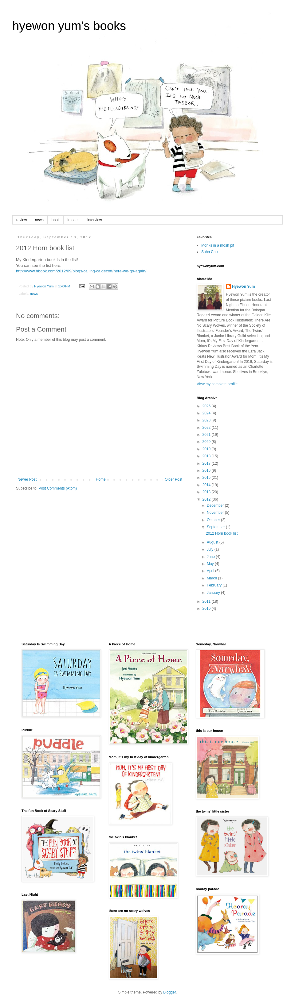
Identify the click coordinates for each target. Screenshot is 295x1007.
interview (94, 220)
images (74, 220)
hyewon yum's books (69, 26)
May (211, 564)
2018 (207, 456)
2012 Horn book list (222, 533)
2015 (207, 477)
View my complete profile (217, 384)
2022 (207, 427)
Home (101, 479)
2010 (207, 608)
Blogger (169, 992)
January (214, 592)
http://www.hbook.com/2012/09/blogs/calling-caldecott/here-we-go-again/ (81, 271)
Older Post (173, 479)
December (216, 505)
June (211, 557)
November (216, 512)
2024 (207, 413)
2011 (207, 601)
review (21, 220)
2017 (207, 463)
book (56, 220)
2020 (207, 442)
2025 (207, 406)
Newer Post (27, 479)
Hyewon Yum (243, 286)
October (214, 520)
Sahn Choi (209, 252)
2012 (207, 499)
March (212, 578)
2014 (207, 485)
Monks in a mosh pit (217, 245)
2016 (207, 470)
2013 (207, 492)
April (211, 571)
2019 (207, 449)
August (213, 542)
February (214, 585)
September (216, 527)
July (210, 549)
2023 (207, 420)
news (39, 220)
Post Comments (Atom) (57, 488)
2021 (207, 434)
